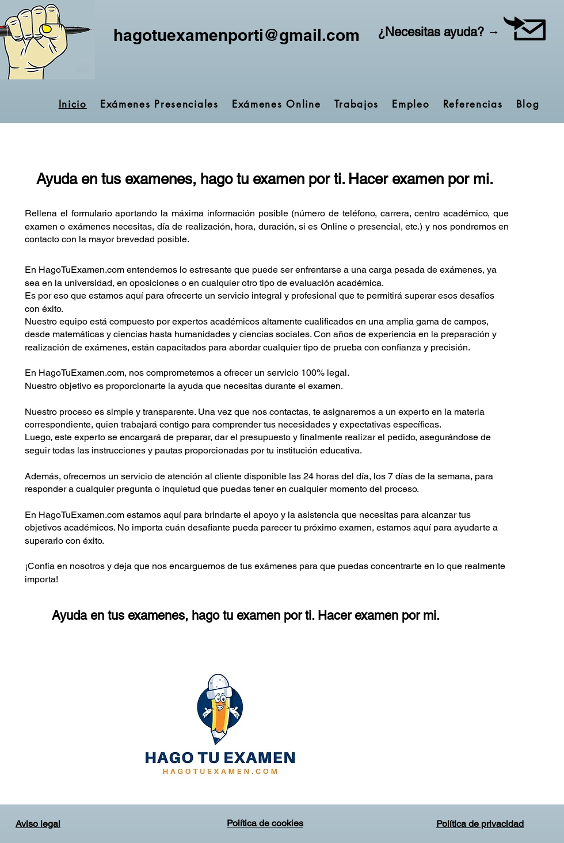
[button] (525, 28)
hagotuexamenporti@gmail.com (236, 34)
